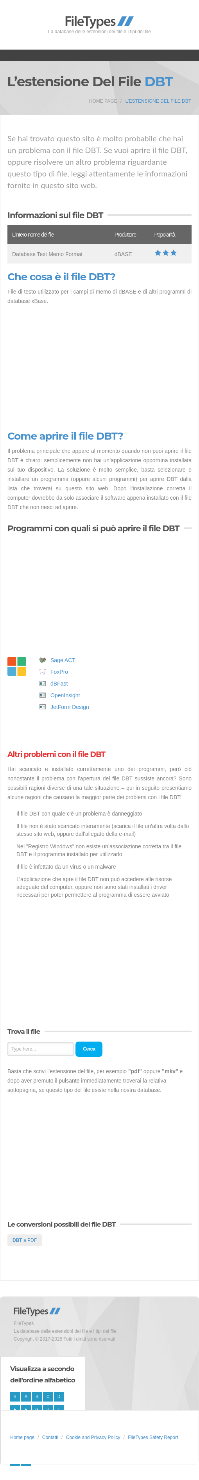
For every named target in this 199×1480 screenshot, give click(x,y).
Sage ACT (62, 660)
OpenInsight (65, 695)
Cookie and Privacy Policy (93, 1437)
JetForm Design (69, 707)
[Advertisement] (99, 368)
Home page (103, 101)
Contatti (50, 1437)
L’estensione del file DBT (158, 101)
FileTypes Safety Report (153, 1437)
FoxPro (59, 672)
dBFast (59, 683)
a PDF (25, 1240)
